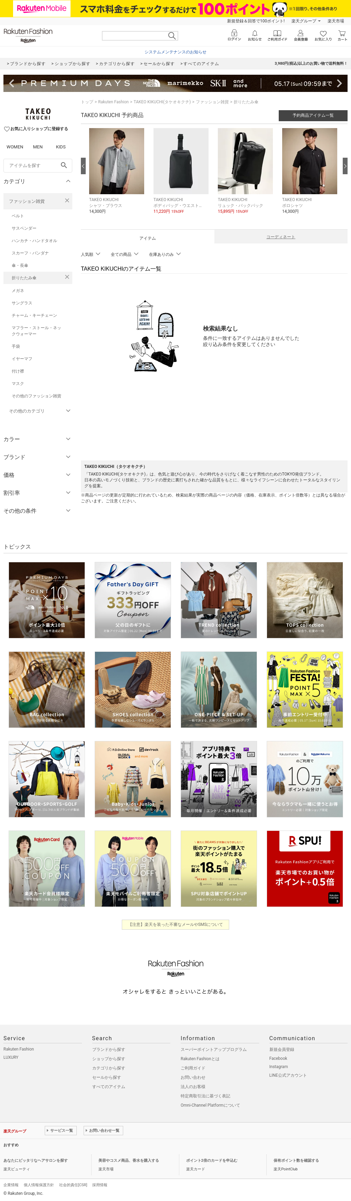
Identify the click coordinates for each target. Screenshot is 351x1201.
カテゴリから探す (108, 1068)
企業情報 (11, 1185)
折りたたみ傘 (24, 277)
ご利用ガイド (193, 1068)
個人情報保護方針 (39, 1185)
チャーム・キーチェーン (34, 315)
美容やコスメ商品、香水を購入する (128, 1160)
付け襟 (18, 371)
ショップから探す (108, 1058)
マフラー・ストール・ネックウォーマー (36, 330)
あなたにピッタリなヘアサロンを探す (35, 1160)
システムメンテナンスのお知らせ (175, 52)
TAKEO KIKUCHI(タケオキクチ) (162, 102)
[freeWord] (37, 166)
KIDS (61, 146)
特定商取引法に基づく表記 (205, 1096)
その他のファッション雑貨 (36, 396)
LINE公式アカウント (288, 1075)
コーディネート (280, 236)
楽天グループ (303, 21)
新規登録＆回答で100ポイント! (256, 21)
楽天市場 (336, 21)
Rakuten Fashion (113, 102)
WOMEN (15, 146)
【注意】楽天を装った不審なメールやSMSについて (175, 924)
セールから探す (106, 1077)
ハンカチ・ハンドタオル (34, 240)
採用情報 (99, 1185)
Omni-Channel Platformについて (210, 1105)
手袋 (16, 346)
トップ (87, 102)
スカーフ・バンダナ (30, 253)
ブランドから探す (108, 1049)
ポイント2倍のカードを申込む (211, 1160)
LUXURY (11, 1057)
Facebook (278, 1058)
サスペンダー (24, 228)
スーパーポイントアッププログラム (214, 1049)
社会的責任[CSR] (73, 1185)
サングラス (22, 303)
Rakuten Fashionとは (200, 1058)
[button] (118, 176)
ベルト (18, 215)
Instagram (278, 1066)
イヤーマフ (22, 358)
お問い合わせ (193, 1077)
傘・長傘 (20, 265)
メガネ (18, 290)
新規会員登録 (281, 1049)
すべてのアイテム (108, 1086)
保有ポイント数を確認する (296, 1160)
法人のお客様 (193, 1086)
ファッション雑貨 (27, 201)
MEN (38, 146)
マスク (18, 383)
